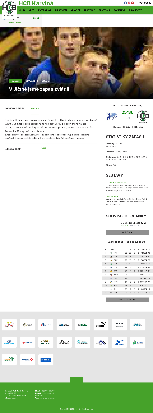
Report (18, 23)
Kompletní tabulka (127, 300)
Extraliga (45, 10)
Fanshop (119, 10)
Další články (127, 232)
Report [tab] (35, 108)
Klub (22, 10)
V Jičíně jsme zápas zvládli (134, 223)
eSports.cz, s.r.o (86, 409)
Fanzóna (104, 10)
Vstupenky (143, 3)
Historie (89, 10)
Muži (31, 10)
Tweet (43, 148)
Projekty (135, 10)
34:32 (35, 17)
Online (11, 23)
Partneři (61, 10)
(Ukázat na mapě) (11, 398)
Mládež (75, 10)
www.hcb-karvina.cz (48, 398)
